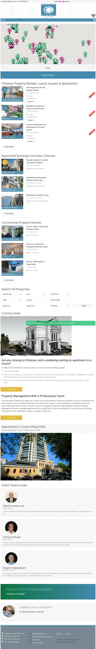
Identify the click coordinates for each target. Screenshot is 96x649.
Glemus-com (36, 640)
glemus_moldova (37, 643)
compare (29, 101)
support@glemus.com (39, 634)
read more (11, 389)
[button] (47, 36)
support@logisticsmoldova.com (42, 637)
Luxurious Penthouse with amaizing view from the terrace (36, 127)
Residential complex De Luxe (37, 195)
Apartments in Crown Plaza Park (23, 427)
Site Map (59, 634)
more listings (8, 147)
